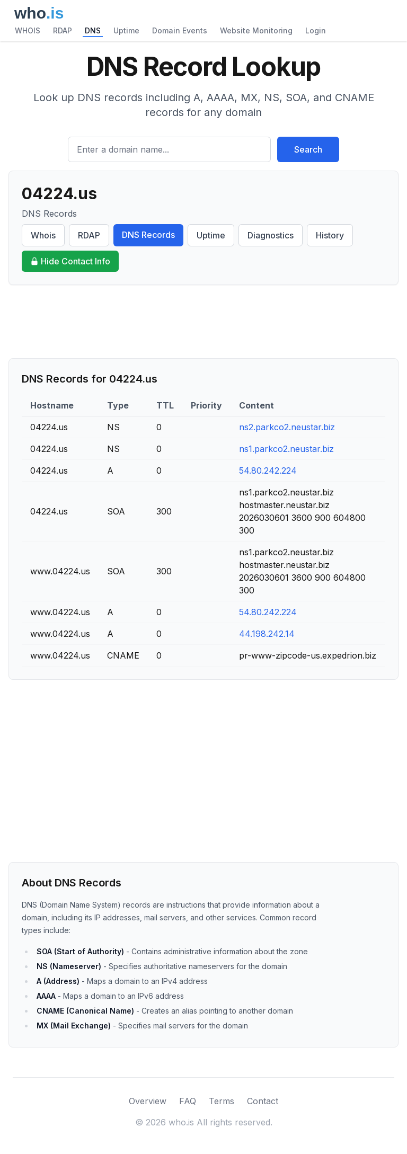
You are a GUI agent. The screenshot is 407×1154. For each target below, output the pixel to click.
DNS (93, 30)
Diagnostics (270, 235)
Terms (221, 1101)
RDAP (62, 30)
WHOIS (27, 30)
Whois (43, 235)
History (330, 235)
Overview (147, 1101)
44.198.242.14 (267, 633)
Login (315, 30)
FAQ (187, 1101)
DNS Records (148, 234)
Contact (262, 1101)
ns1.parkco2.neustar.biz (286, 448)
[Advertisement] (203, 321)
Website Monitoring (256, 30)
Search (308, 149)
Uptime (126, 30)
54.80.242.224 (268, 470)
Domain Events (179, 30)
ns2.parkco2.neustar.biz (287, 427)
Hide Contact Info (70, 261)
